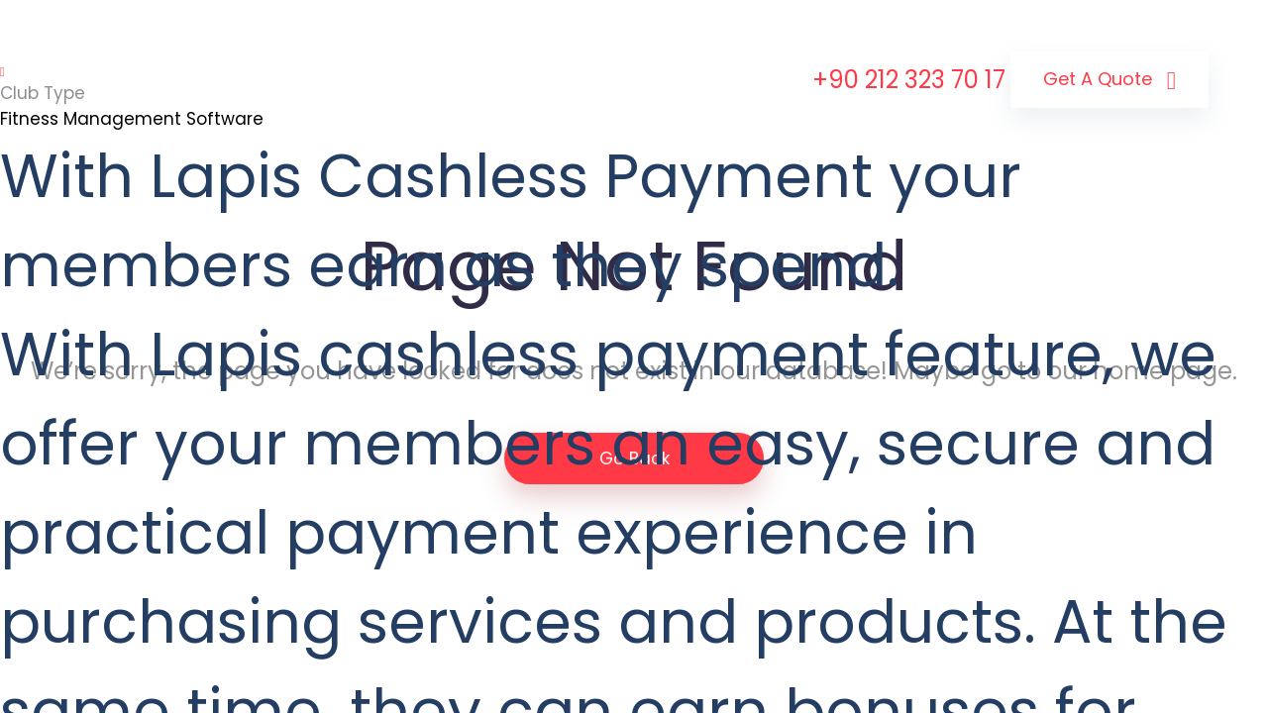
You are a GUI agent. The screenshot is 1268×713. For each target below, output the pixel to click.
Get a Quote (1109, 80)
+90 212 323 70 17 (908, 79)
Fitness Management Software (132, 119)
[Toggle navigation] (2, 72)
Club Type (42, 93)
